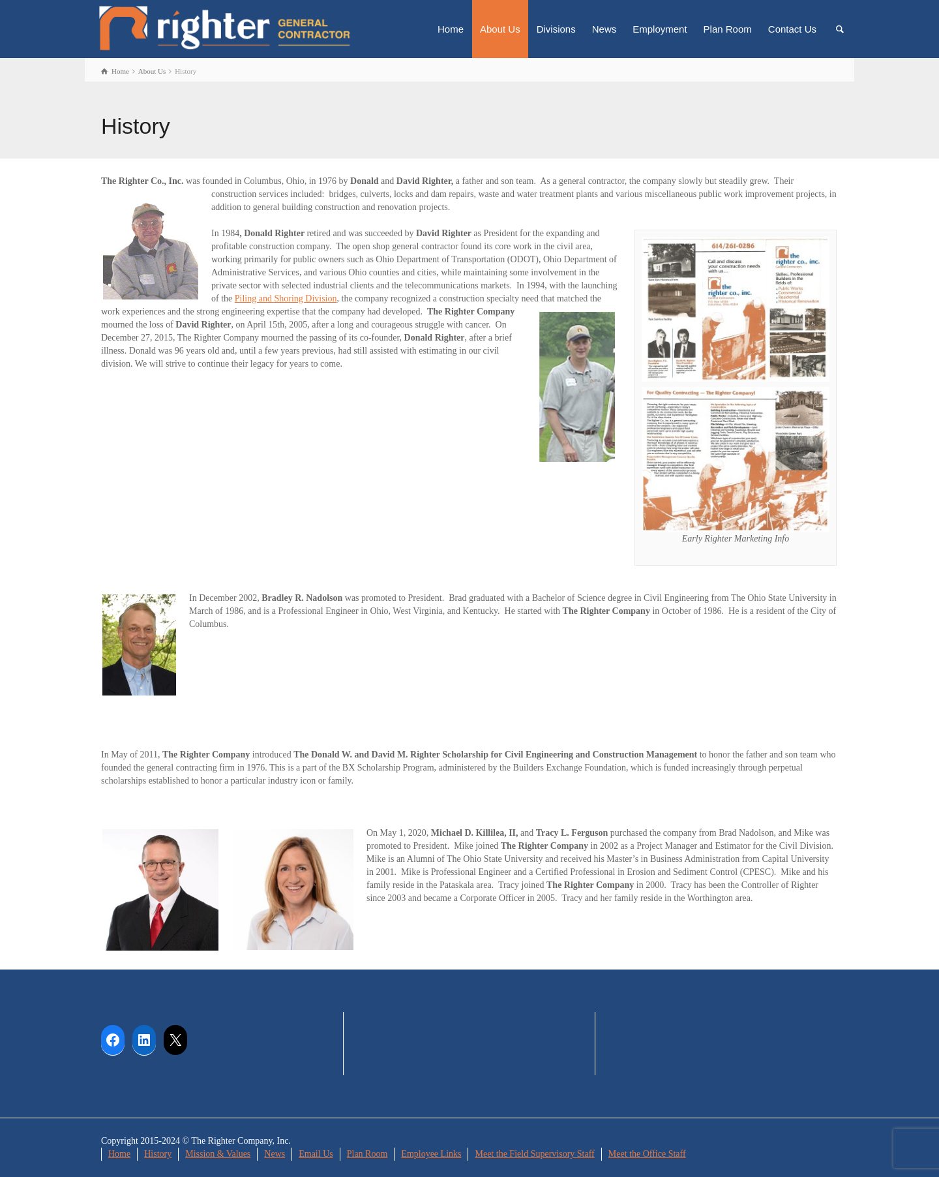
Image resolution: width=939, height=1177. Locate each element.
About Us (500, 29)
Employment (660, 29)
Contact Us (792, 29)
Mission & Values (217, 1154)
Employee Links (431, 1154)
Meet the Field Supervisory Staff (534, 1154)
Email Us (316, 1154)
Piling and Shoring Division (286, 298)
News (604, 29)
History (157, 1154)
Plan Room (728, 29)
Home (451, 29)
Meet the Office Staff (647, 1154)
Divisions (556, 29)
